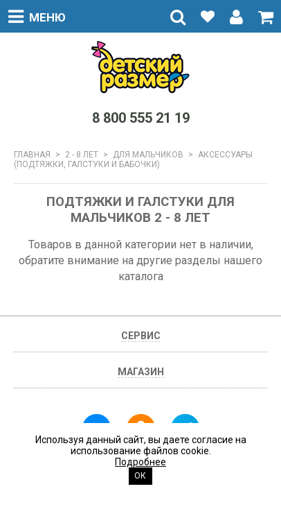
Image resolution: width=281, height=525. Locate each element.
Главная (32, 155)
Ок (140, 476)
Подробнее (140, 461)
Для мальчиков (148, 155)
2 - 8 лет (81, 155)
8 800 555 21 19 (141, 118)
